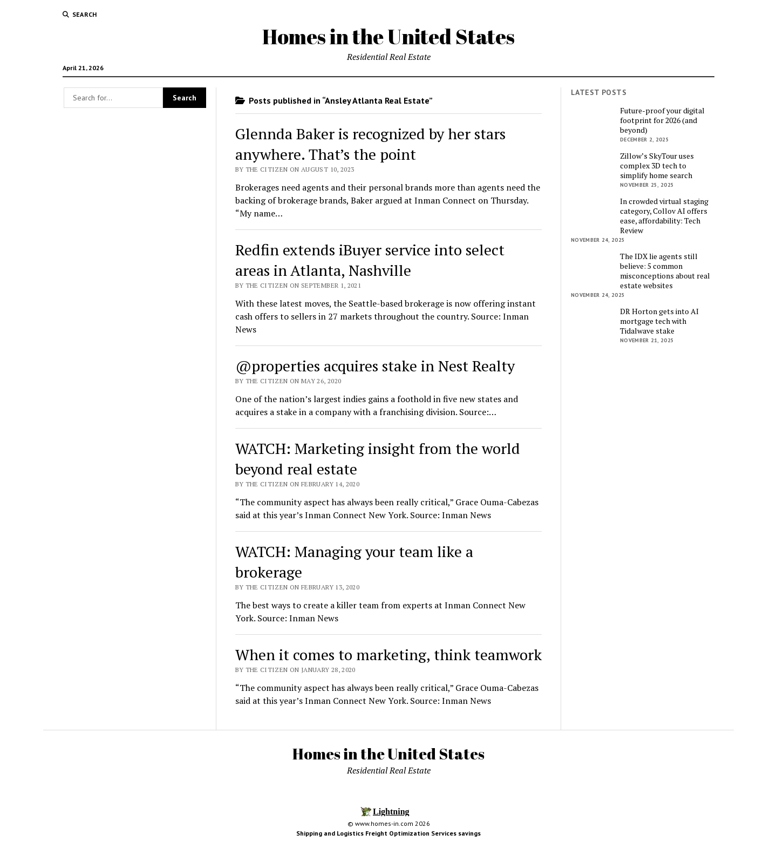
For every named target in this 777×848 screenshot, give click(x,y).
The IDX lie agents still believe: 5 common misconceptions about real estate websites (665, 271)
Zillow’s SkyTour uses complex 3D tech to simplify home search (657, 165)
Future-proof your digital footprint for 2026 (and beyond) (662, 120)
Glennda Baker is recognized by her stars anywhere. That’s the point (370, 144)
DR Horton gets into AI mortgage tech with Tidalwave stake (659, 321)
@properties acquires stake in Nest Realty (375, 366)
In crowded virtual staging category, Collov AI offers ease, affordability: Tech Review (664, 215)
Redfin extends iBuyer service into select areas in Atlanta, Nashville (370, 260)
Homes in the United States (388, 36)
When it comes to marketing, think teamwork (388, 654)
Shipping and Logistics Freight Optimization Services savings (388, 833)
